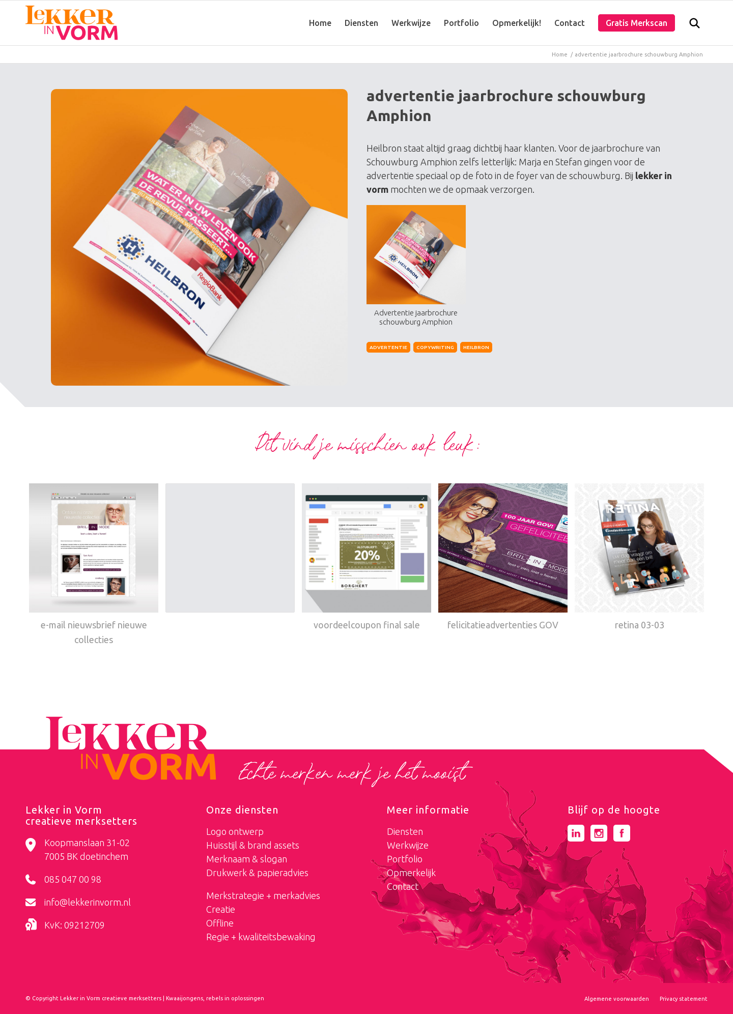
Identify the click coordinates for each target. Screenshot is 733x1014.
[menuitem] (320, 23)
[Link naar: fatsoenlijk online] (230, 550)
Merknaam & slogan (246, 859)
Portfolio (404, 859)
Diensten (405, 831)
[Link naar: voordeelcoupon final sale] (366, 558)
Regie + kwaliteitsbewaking (261, 937)
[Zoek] (695, 25)
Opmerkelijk (411, 872)
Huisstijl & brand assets (252, 845)
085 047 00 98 (72, 879)
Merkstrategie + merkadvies (263, 895)
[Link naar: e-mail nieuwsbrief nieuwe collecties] (93, 565)
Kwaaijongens (184, 998)
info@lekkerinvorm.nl (87, 902)
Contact (402, 886)
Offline (220, 923)
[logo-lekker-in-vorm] (71, 23)
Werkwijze (408, 845)
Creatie (220, 909)
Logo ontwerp (235, 831)
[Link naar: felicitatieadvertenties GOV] (503, 558)
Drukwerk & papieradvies (257, 872)
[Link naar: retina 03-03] (639, 558)
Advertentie (388, 347)
